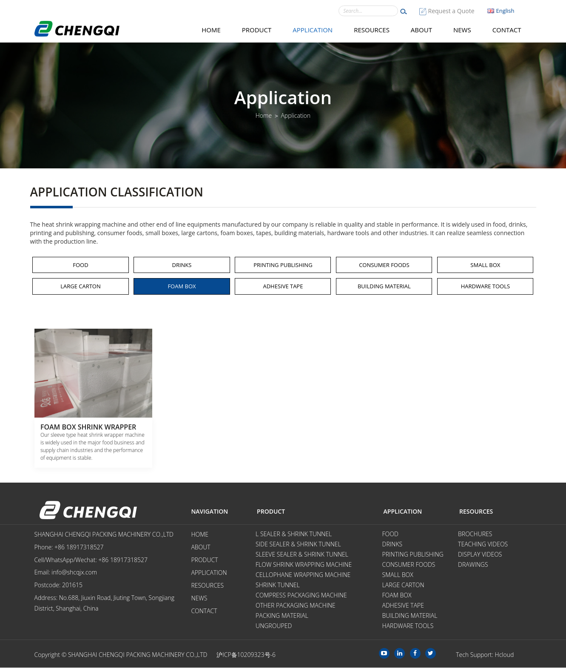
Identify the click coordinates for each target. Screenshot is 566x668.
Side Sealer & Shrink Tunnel (298, 544)
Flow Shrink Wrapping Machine (304, 565)
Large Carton (80, 286)
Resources (372, 30)
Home (211, 30)
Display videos (480, 555)
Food (80, 265)
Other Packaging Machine (296, 606)
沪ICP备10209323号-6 (246, 655)
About (421, 30)
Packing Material (282, 616)
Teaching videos (483, 544)
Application (313, 30)
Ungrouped (274, 626)
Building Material (384, 286)
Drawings (473, 565)
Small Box (485, 265)
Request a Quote (451, 11)
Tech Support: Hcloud (485, 655)
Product (256, 30)
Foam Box (182, 286)
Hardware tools (485, 286)
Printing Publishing (282, 265)
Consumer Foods (384, 265)
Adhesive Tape (283, 286)
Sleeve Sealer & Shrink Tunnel (302, 555)
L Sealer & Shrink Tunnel (294, 534)
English (501, 10)
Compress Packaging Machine (301, 595)
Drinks (181, 265)
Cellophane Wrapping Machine (303, 575)
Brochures (475, 534)
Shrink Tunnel (278, 585)
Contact (506, 30)
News (462, 30)
